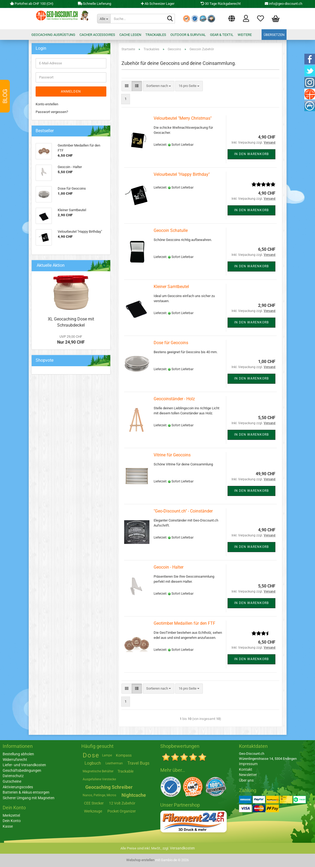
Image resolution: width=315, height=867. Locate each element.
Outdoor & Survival (188, 35)
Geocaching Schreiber (109, 787)
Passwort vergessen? (52, 112)
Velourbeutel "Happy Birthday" (182, 174)
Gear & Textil (221, 35)
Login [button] (246, 18)
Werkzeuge (93, 811)
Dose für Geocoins (171, 342)
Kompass (124, 755)
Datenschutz (13, 776)
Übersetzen (274, 35)
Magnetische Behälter (98, 771)
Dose (91, 755)
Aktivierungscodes (18, 787)
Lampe (107, 755)
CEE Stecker (94, 803)
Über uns (246, 780)
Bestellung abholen (18, 754)
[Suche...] (103, 18)
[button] (231, 17)
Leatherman (114, 763)
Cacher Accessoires (97, 35)
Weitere (245, 35)
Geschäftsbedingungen (22, 770)
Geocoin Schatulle (171, 230)
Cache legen (130, 35)
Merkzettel (260, 18)
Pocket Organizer (121, 811)
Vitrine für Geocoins (172, 454)
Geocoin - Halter (168, 567)
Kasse (8, 826)
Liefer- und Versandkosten (24, 765)
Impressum (248, 764)
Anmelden (71, 91)
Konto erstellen (47, 104)
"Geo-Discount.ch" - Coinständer (183, 511)
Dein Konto (12, 821)
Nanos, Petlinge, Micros (99, 795)
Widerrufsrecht (15, 759)
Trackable (125, 771)
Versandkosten (182, 848)
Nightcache (133, 795)
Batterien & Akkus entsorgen (26, 792)
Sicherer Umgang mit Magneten (28, 798)
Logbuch (93, 763)
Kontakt (245, 769)
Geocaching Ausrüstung (53, 35)
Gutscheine (12, 781)
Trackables (155, 35)
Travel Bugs (138, 763)
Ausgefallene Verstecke (99, 779)
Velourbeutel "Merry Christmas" (183, 118)
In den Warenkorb (251, 154)
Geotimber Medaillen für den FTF (184, 623)
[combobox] (158, 86)
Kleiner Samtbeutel (171, 286)
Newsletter (248, 775)
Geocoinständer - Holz (174, 398)
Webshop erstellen (140, 860)
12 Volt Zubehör (122, 803)
